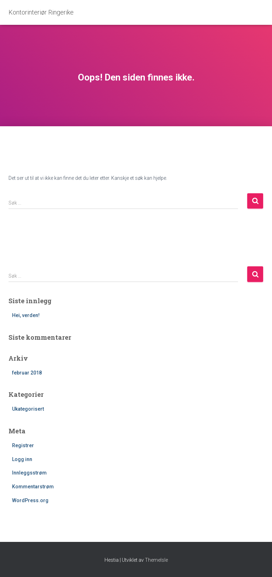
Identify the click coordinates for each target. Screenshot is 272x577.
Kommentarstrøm (33, 486)
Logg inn (22, 459)
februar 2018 (27, 373)
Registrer (23, 445)
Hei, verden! (26, 315)
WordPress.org (30, 500)
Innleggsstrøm (29, 473)
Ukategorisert (28, 409)
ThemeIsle (156, 560)
